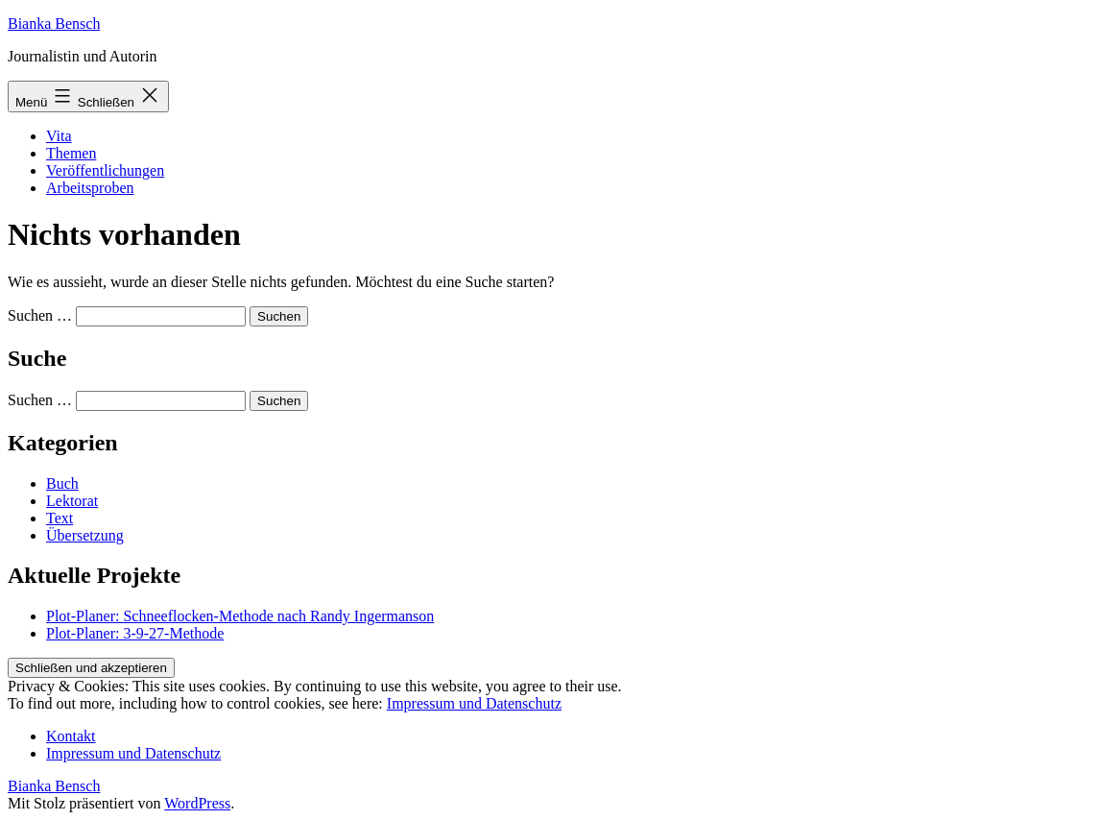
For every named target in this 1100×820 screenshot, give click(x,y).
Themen (71, 153)
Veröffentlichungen (105, 170)
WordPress (197, 803)
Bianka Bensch (54, 23)
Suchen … (40, 315)
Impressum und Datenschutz (474, 703)
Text (59, 518)
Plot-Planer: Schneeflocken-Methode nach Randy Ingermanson (240, 616)
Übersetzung (85, 535)
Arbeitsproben (90, 188)
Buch (62, 483)
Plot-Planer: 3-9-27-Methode (135, 633)
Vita (59, 136)
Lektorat (72, 501)
